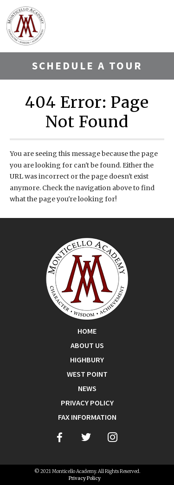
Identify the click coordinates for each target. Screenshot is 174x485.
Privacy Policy (87, 402)
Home (87, 331)
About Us (87, 345)
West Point (87, 374)
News (87, 388)
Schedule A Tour (87, 65)
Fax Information (87, 417)
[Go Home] (87, 278)
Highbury (87, 359)
